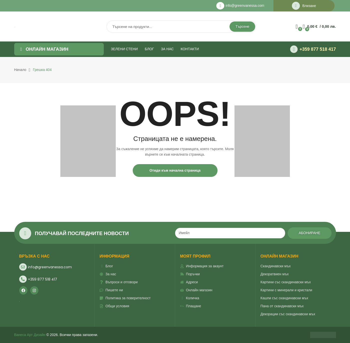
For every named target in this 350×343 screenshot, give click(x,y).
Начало (20, 70)
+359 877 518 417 (318, 49)
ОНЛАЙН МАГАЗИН (279, 256)
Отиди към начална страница (175, 170)
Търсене (242, 26)
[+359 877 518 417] (294, 49)
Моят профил (195, 256)
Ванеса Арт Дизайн (30, 335)
